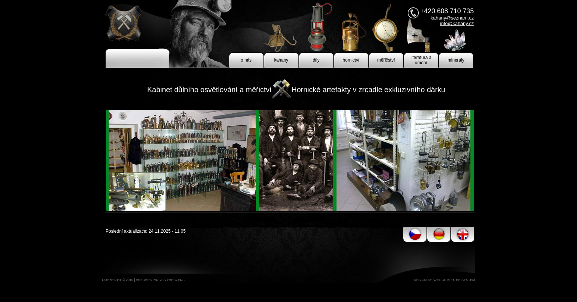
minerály (455, 60)
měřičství (386, 60)
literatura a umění (421, 60)
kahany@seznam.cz (452, 18)
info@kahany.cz (457, 23)
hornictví (351, 60)
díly (316, 60)
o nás (246, 60)
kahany (281, 60)
